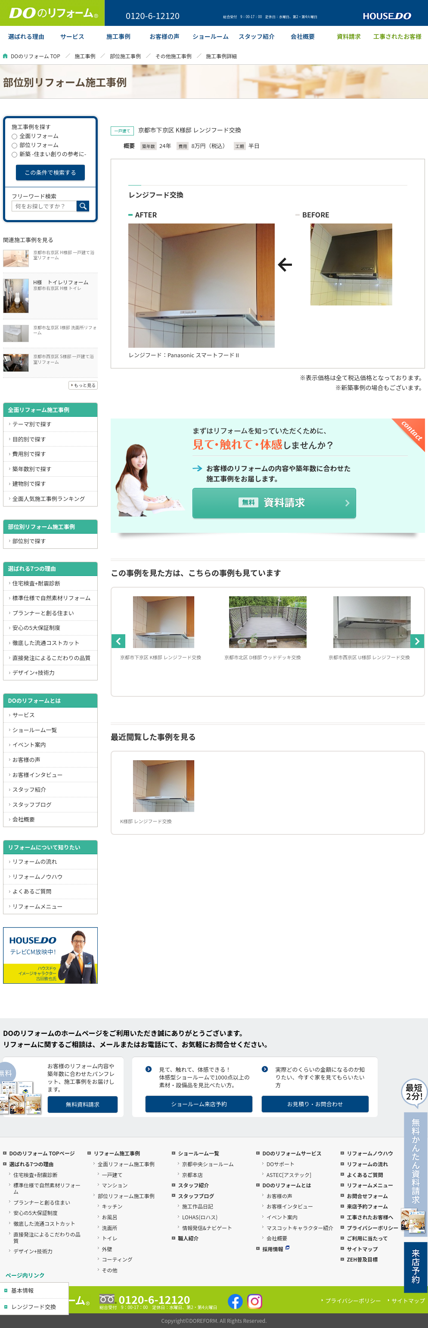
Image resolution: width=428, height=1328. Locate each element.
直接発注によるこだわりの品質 (51, 658)
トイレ (110, 1238)
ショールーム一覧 (34, 730)
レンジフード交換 (33, 1307)
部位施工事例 (125, 56)
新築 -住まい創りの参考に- (49, 154)
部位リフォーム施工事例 (126, 1195)
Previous (118, 641)
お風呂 (110, 1217)
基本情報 (22, 1290)
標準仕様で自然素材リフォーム (51, 598)
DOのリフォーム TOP (35, 56)
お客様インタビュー (37, 775)
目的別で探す (29, 439)
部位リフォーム (35, 145)
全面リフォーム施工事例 (38, 410)
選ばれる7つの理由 (32, 568)
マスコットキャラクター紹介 (300, 1227)
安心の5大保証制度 (36, 627)
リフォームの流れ (34, 861)
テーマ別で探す (32, 424)
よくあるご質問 (32, 891)
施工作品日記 (197, 1206)
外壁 (107, 1248)
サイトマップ (362, 1248)
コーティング (117, 1259)
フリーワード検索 (34, 196)
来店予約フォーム (367, 1206)
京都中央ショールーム (208, 1164)
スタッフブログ (32, 804)
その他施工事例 (173, 56)
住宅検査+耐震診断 (36, 583)
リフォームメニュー (37, 906)
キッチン (112, 1206)
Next (417, 641)
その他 (110, 1270)
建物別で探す (29, 483)
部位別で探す (29, 541)
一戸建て (112, 1174)
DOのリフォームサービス (291, 1153)
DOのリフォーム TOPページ (41, 1153)
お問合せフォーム (367, 1195)
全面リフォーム (35, 136)
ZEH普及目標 (362, 1259)
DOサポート (281, 1164)
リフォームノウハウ (37, 876)
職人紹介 (188, 1238)
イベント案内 (29, 744)
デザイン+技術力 (33, 672)
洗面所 (110, 1227)
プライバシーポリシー (372, 1227)
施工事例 (84, 56)
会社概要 (23, 819)
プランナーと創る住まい (43, 613)
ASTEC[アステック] (289, 1174)
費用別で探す (29, 454)
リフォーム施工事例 (116, 1153)
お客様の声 (26, 759)
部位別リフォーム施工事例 (41, 526)
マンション (115, 1185)
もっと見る (85, 385)
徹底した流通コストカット (46, 643)
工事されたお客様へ (370, 1217)
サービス (23, 715)
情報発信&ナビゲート (207, 1227)
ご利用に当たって (367, 1238)
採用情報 (275, 1248)
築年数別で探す (32, 469)
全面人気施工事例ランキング (48, 498)
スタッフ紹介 (29, 789)
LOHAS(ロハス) (199, 1217)
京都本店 (192, 1174)
